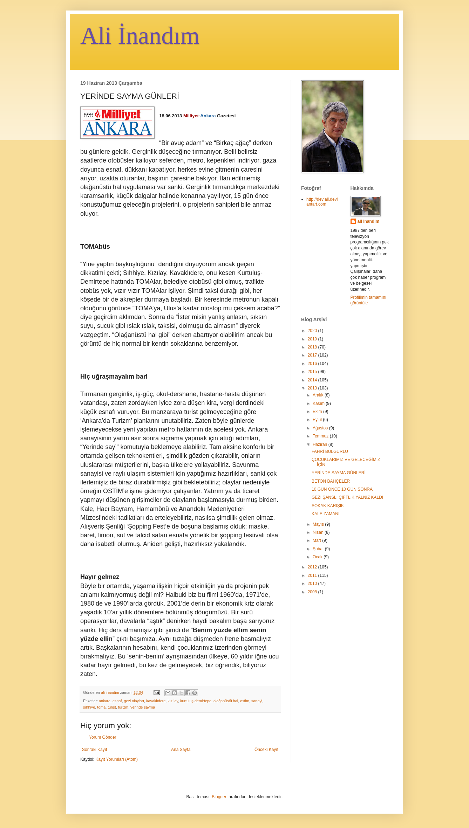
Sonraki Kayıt (94, 749)
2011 (313, 575)
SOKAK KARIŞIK (328, 505)
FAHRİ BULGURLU (330, 451)
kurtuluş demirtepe (195, 701)
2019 (313, 339)
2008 (313, 591)
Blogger (219, 796)
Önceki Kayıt (266, 749)
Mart (317, 540)
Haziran (320, 444)
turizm (123, 707)
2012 (313, 567)
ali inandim (369, 221)
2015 (313, 371)
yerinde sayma (142, 707)
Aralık (319, 395)
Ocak (318, 556)
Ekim (318, 411)
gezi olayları (134, 701)
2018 (313, 347)
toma (101, 707)
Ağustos (321, 428)
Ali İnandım (139, 35)
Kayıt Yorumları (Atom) (116, 759)
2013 (313, 388)
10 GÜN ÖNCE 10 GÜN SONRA (342, 489)
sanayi (256, 701)
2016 (313, 363)
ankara (104, 701)
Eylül (318, 419)
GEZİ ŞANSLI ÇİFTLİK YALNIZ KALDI (347, 497)
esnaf (117, 701)
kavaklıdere (155, 701)
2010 (313, 583)
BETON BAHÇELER (331, 481)
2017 (313, 355)
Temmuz (321, 436)
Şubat (319, 548)
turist (112, 707)
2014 (313, 380)
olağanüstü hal (225, 701)
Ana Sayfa (180, 749)
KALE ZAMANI (325, 513)
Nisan (319, 532)
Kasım (319, 403)
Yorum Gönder (102, 737)
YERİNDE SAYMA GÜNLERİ (339, 472)
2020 (313, 330)
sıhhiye (89, 707)
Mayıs (319, 524)
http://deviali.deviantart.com (322, 202)
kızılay (173, 701)
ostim (244, 701)
